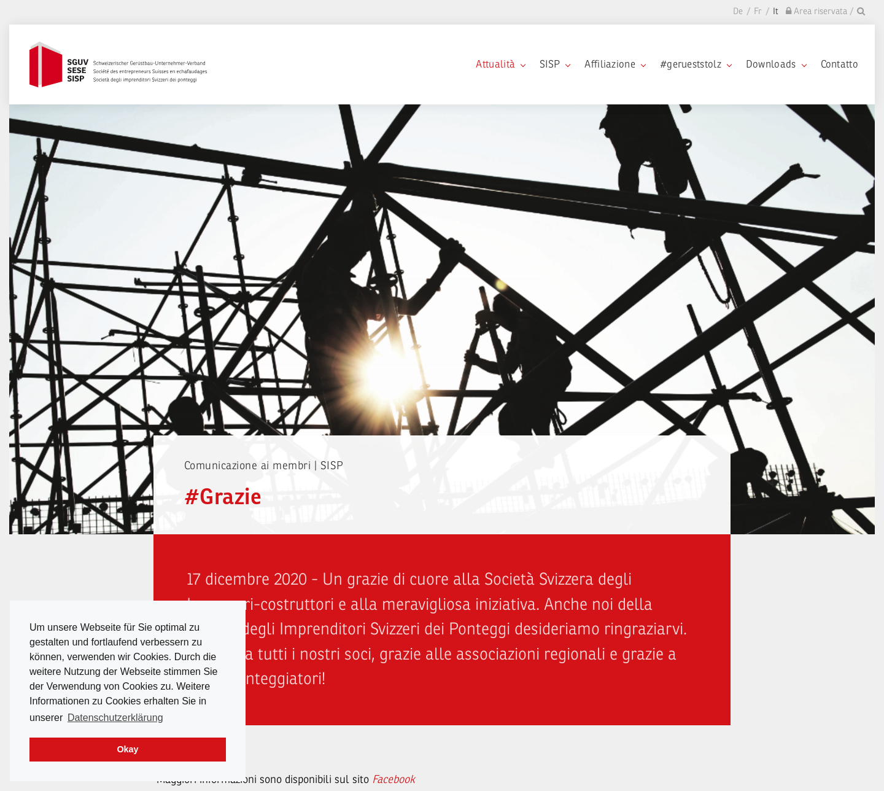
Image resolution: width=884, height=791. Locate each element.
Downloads (776, 64)
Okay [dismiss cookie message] (127, 749)
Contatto (839, 64)
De (738, 11)
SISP (555, 64)
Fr (758, 11)
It (775, 11)
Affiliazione (614, 64)
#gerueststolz (695, 64)
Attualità (500, 64)
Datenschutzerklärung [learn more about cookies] (115, 717)
